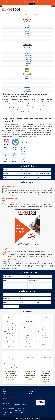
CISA (4, 294)
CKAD (4, 302)
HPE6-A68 (14, 147)
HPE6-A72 (14, 153)
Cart (29, 14)
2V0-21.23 (23, 161)
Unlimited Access (19, 14)
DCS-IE (37, 177)
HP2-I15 (14, 151)
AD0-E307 (5, 147)
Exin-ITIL (5, 177)
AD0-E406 (5, 155)
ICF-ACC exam (18, 412)
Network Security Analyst (25, 173)
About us (31, 393)
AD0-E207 (5, 151)
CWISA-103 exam (19, 401)
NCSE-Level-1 (6, 298)
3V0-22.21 (23, 153)
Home (7, 14)
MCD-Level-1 (39, 294)
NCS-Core (38, 302)
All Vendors (12, 14)
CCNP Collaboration (7, 169)
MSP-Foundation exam (20, 404)
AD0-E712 (5, 159)
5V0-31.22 (23, 157)
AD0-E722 (5, 161)
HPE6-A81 (14, 159)
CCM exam (17, 408)
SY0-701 (5, 306)
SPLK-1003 (22, 294)
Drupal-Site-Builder (7, 276)
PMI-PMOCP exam (7, 412)
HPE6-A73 (14, 155)
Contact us (31, 391)
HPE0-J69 (14, 161)
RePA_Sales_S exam (8, 408)
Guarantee (31, 396)
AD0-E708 (5, 157)
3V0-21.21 (23, 151)
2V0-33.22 (23, 159)
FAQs (26, 14)
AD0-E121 (5, 153)
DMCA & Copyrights (8, 396)
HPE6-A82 (14, 157)
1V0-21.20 (23, 149)
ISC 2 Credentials (23, 169)
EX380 (29, 276)
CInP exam (17, 410)
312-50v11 (22, 302)
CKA (21, 298)
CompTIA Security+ (40, 169)
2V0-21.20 (23, 147)
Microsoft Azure (6, 173)
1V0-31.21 (23, 155)
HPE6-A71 (14, 149)
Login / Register (35, 14)
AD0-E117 (5, 149)
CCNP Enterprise (23, 177)
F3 (36, 298)
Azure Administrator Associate (42, 173)
